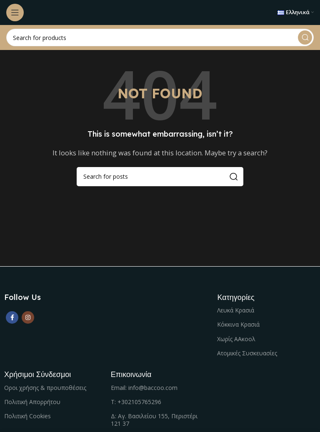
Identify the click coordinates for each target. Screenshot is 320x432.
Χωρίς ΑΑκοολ (236, 339)
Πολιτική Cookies (27, 416)
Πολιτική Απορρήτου (32, 402)
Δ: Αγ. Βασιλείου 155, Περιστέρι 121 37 (154, 419)
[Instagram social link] (28, 317)
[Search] (160, 37)
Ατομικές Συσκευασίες (247, 353)
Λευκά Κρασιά (235, 310)
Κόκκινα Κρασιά (238, 324)
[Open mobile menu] (15, 12)
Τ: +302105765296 (136, 402)
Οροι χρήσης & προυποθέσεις (45, 388)
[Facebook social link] (12, 317)
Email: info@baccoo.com (144, 388)
